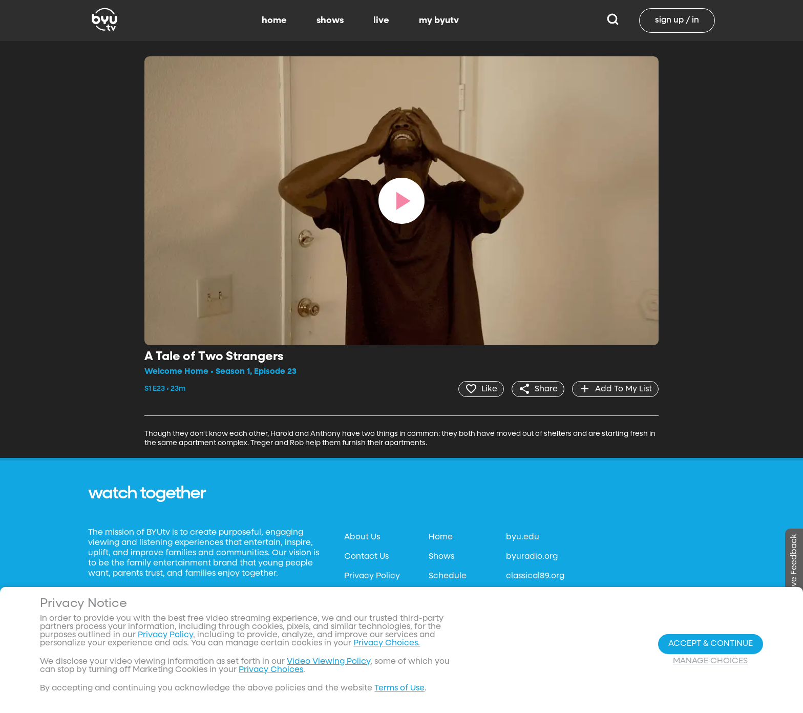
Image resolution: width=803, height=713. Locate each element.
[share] (538, 388)
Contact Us (366, 557)
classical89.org (535, 576)
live (381, 20)
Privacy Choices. (386, 643)
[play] (401, 201)
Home (441, 537)
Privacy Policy (372, 576)
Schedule (448, 576)
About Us (362, 537)
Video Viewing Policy (328, 662)
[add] (615, 388)
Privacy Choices (271, 670)
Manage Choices (710, 661)
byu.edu (522, 537)
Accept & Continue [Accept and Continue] (710, 644)
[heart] (481, 388)
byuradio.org (532, 557)
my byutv (439, 20)
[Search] (613, 20)
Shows (441, 557)
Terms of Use (399, 688)
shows (330, 20)
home (274, 20)
